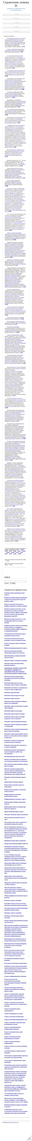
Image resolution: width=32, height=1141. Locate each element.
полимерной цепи (9, 305)
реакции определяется (19, 70)
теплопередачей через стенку (12, 498)
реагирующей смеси (10, 419)
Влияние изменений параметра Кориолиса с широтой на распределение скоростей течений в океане (16, 610)
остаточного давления (20, 352)
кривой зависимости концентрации (13, 144)
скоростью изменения (10, 366)
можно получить (22, 137)
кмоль (6, 469)
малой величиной (13, 523)
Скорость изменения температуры (13, 384)
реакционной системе (10, 238)
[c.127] (6, 356)
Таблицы (16, 22)
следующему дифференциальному (13, 183)
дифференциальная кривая (11, 281)
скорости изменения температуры (13, 114)
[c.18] (11, 560)
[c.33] (20, 560)
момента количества (17, 402)
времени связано (18, 546)
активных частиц (21, 256)
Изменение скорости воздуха (12, 709)
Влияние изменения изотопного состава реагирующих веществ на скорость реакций (15, 631)
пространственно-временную (12, 455)
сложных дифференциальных (11, 461)
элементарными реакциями (14, 456)
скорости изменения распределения (13, 102)
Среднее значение (9, 65)
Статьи (16, 14)
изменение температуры (10, 277)
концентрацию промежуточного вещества (12, 532)
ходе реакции (8, 50)
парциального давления (17, 480)
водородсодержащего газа (19, 348)
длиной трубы (8, 265)
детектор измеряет (15, 329)
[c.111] (20, 327)
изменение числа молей (10, 80)
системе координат (14, 44)
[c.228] (12, 213)
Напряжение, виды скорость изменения (15, 853)
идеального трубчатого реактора (16, 261)
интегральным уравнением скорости (14, 129)
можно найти (14, 50)
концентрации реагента (15, 147)
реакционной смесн (14, 403)
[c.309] (6, 560)
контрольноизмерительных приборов (14, 375)
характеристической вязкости (12, 311)
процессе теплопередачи (13, 539)
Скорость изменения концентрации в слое (16, 1035)
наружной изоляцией (15, 346)
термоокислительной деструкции (13, 315)
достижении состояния (10, 196)
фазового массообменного (11, 367)
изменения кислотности (15, 39)
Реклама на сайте (15, 1140)
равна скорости (20, 422)
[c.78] (19, 148)
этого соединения (17, 194)
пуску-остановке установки (11, 387)
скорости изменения (14, 93)
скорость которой (9, 417)
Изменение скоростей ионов (12, 703)
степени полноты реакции (11, 82)
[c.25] (15, 465)
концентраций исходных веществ (13, 250)
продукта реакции (14, 207)
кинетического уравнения (11, 245)
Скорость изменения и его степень (14, 1029)
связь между (22, 455)
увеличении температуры (11, 64)
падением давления (18, 405)
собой (24, 175)
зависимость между (13, 264)
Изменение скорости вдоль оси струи (14, 706)
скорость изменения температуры (15, 346)
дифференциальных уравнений (13, 527)
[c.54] (9, 484)
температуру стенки (18, 503)
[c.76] (21, 399)
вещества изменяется (10, 85)
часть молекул (21, 165)
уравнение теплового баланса (12, 513)
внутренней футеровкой (10, 341)
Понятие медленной (12, 359)
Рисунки (16, 18)
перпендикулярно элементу (18, 152)
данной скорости (11, 262)
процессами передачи (10, 548)
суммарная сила (20, 151)
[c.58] (13, 68)
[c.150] (14, 116)
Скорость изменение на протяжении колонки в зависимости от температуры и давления (16, 1020)
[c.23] (19, 563)
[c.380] (6, 187)
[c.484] (10, 444)
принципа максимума (10, 219)
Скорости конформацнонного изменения (16, 992)
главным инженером (10, 389)
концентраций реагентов (16, 254)
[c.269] (24, 563)
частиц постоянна (9, 249)
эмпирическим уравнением (15, 74)
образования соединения (19, 198)
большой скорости (15, 509)
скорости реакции (12, 92)
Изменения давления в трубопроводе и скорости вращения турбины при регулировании (15, 762)
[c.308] (22, 89)
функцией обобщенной (10, 327)
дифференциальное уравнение (12, 176)
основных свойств (9, 297)
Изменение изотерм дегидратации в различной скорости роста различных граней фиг (15, 689)
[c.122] (17, 562)
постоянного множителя (10, 421)
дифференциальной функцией (12, 106)
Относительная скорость (13, 309)
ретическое (11, 446)
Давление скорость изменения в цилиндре (16, 671)
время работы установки (14, 371)
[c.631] (22, 317)
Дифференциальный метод (14, 127)
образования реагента (10, 424)
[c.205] (19, 241)
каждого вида (14, 256)
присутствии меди (9, 316)
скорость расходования (16, 140)
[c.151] (21, 559)
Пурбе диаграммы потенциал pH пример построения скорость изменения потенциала (16, 961)
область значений (20, 434)
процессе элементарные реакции (13, 450)
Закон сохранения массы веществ (15, 169)
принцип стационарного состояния (13, 246)
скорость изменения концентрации (14, 362)
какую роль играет (12, 112)
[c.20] (18, 124)
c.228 (11, 571)
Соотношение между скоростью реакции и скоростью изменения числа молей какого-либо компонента (16, 1083)
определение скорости (20, 446)
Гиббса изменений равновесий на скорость (16, 659)
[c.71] (17, 425)
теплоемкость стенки (10, 500)
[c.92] (6, 563)
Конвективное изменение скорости (14, 792)
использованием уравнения (16, 42)
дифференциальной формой (13, 131)
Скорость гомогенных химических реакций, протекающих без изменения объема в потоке (15, 1005)
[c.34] (22, 52)
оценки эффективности (14, 292)
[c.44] (21, 266)
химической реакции (20, 415)
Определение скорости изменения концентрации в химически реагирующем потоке (16, 892)
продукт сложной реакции (11, 518)
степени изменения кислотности (15, 55)
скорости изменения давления (12, 72)
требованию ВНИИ (9, 344)
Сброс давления (9, 348)
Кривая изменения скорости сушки (14, 822)
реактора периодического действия (15, 488)
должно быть (23, 403)
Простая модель (11, 182)
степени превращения (16, 475)
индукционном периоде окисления (13, 301)
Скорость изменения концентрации (15, 49)
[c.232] (19, 258)
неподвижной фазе (9, 333)
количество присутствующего (15, 84)
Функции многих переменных (14, 428)
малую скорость (12, 440)
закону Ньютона (12, 151)
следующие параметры (16, 276)
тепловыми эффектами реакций (12, 495)
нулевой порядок (18, 119)
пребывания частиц (9, 104)
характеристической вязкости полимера (14, 300)
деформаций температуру (11, 382)
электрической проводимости (12, 96)
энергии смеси (13, 491)
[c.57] (23, 46)
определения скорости (20, 452)
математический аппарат (16, 218)
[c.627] (6, 307)
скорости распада (9, 194)
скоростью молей (20, 88)
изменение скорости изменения (12, 280)
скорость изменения (15, 257)
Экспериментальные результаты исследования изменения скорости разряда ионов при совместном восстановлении (16, 1129)
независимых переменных (11, 436)
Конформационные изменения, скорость (15, 810)
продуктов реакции (9, 252)
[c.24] (14, 108)
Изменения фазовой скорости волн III (15, 767)
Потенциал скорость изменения (13, 927)
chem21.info (8, 1140)
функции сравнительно (18, 442)
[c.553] (18, 335)
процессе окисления (19, 297)
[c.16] (24, 179)
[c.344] (12, 231)
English (16, 31)
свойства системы (9, 94)
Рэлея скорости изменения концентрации (16, 979)
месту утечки (20, 395)
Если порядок (10, 70)
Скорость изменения (14, 81)
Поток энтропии (11, 324)
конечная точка (18, 230)
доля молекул (8, 163)
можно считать (8, 504)
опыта (13, 73)
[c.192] (13, 97)
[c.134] (6, 158)
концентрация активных (18, 247)
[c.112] (24, 550)
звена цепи (22, 450)
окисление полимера (10, 296)
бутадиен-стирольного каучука (14, 311)
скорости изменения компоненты (14, 154)
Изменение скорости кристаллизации (15, 724)
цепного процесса (9, 448)
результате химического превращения (14, 364)
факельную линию (18, 351)
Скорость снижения (12, 337)
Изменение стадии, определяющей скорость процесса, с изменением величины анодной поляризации (14, 746)
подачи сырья (20, 337)
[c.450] (8, 562)
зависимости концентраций (11, 133)
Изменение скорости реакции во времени (16, 732)
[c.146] (21, 167)
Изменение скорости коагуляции (13, 721)
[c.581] (13, 562)
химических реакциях (10, 172)
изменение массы (10, 278)
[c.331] (6, 76)
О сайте (16, 27)
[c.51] (18, 535)
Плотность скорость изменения (13, 915)
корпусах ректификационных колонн (13, 391)
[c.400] (11, 411)
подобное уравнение (19, 487)
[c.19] (15, 560)
